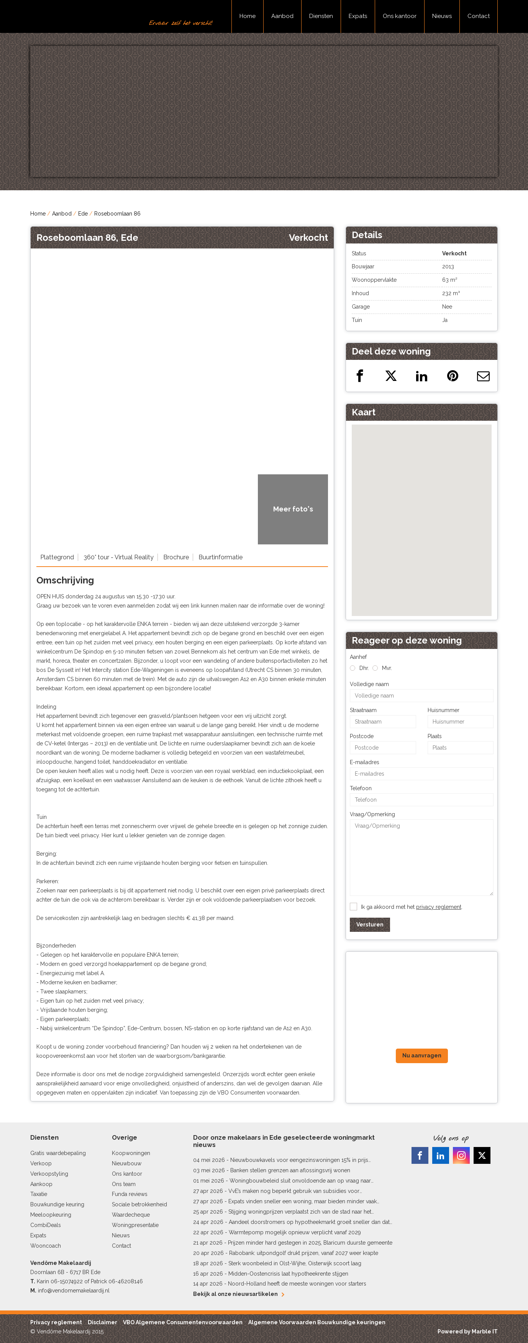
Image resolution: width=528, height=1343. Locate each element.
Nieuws (442, 16)
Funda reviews (130, 1194)
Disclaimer (102, 1322)
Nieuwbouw (126, 1163)
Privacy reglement (56, 1322)
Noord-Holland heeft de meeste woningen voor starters (297, 1284)
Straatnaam (363, 710)
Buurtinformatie (220, 557)
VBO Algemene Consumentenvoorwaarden (183, 1322)
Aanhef (358, 657)
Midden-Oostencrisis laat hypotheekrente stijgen (288, 1274)
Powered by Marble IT (468, 1331)
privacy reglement (438, 907)
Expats (358, 16)
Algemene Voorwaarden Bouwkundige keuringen (316, 1322)
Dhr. (364, 668)
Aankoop (41, 1184)
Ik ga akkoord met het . (411, 907)
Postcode (362, 736)
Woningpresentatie (135, 1225)
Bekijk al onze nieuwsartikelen (238, 1294)
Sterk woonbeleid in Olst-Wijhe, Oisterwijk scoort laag (294, 1263)
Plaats (435, 736)
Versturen (370, 924)
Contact (478, 16)
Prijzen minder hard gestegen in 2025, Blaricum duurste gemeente (310, 1243)
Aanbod (282, 16)
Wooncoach (45, 1246)
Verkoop (41, 1163)
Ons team (124, 1184)
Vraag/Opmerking (372, 814)
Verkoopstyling (49, 1174)
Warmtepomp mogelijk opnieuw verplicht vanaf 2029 (295, 1232)
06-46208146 (125, 1281)
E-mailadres (364, 762)
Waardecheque (131, 1215)
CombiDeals (45, 1225)
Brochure (176, 557)
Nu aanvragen (421, 1055)
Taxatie (38, 1194)
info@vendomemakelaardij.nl (74, 1290)
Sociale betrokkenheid (139, 1204)
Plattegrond (57, 557)
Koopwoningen (131, 1153)
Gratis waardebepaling (58, 1153)
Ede (83, 214)
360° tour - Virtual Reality (119, 557)
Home (247, 16)
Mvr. (387, 668)
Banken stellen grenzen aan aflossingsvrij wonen (290, 1170)
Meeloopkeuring (50, 1215)
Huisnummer (443, 710)
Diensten (321, 16)
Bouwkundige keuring (57, 1204)
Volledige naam (369, 684)
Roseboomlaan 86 (117, 214)
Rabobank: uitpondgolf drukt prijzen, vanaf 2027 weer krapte (303, 1253)
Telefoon (361, 788)
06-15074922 (67, 1281)
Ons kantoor (399, 16)
